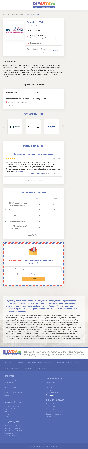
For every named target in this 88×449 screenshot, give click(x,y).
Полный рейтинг (33, 235)
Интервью (7, 390)
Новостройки (50, 382)
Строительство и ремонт (12, 428)
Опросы (7, 416)
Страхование (50, 406)
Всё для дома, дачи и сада (13, 430)
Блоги (6, 385)
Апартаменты (50, 385)
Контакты (28, 368)
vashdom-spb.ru (33, 26)
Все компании (50, 395)
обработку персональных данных (39, 274)
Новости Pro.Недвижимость (14, 380)
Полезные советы (10, 433)
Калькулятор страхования (55, 414)
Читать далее (20, 171)
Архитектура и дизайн (12, 425)
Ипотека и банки (51, 404)
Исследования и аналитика (13, 392)
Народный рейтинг (11, 409)
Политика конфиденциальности (39, 362)
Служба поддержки (12, 368)
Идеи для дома (10, 435)
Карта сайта (40, 368)
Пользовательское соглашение (68, 362)
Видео (6, 395)
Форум (6, 414)
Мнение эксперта (10, 387)
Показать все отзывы (33, 180)
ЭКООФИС (12, 216)
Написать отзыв (55, 51)
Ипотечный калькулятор (54, 411)
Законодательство (52, 416)
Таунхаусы (49, 387)
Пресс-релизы (9, 382)
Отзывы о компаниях (11, 406)
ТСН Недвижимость (16, 210)
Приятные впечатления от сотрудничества (33, 154)
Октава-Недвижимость (53, 174)
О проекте (8, 362)
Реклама (19, 362)
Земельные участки (52, 392)
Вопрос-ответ (9, 411)
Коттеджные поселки (53, 390)
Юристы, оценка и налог (54, 409)
